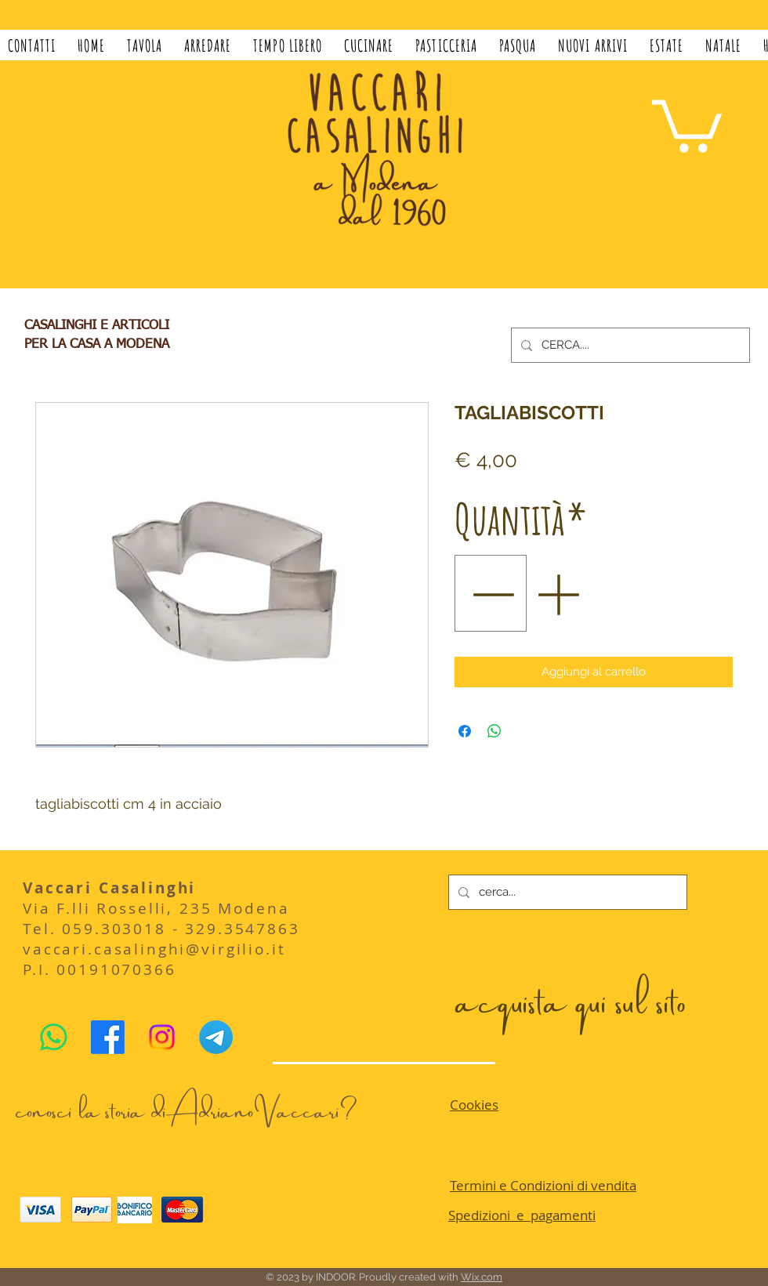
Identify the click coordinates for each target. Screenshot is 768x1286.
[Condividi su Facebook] (464, 731)
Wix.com (481, 1277)
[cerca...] (566, 892)
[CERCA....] (629, 345)
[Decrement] (491, 594)
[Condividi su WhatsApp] (494, 731)
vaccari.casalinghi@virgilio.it (154, 949)
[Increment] (559, 594)
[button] (144, 45)
